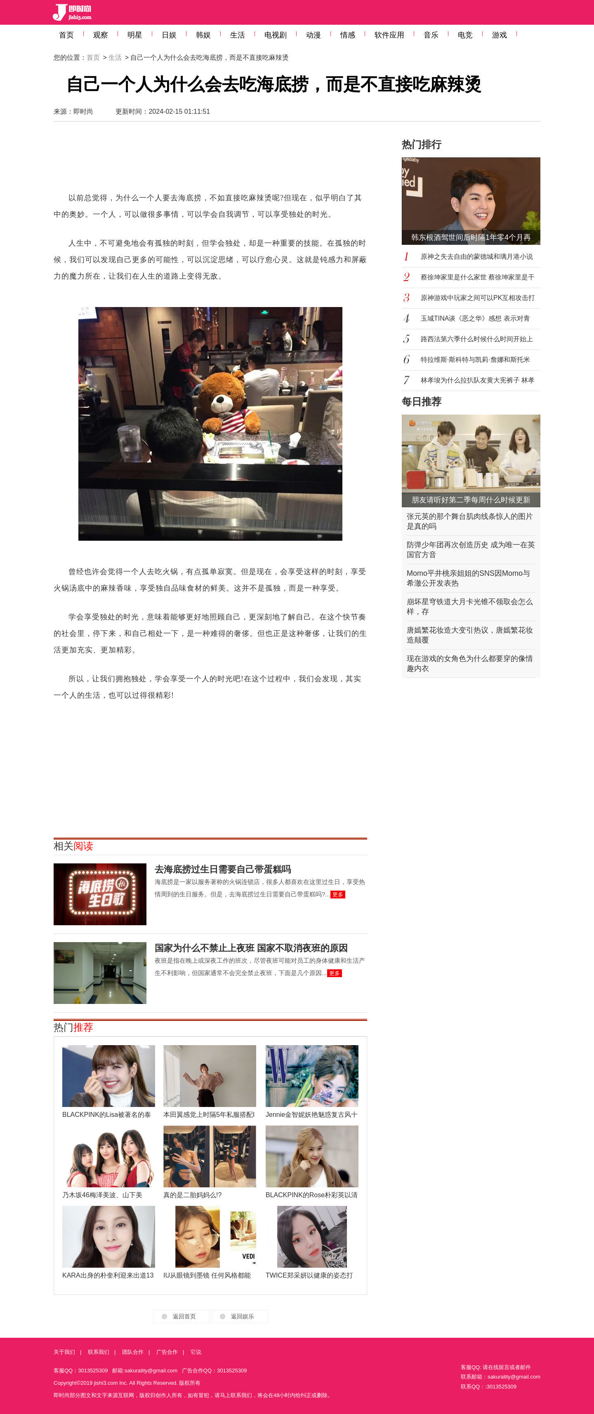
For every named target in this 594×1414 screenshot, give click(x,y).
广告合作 (167, 1352)
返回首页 (184, 1316)
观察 (100, 35)
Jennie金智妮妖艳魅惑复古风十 (312, 1114)
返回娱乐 (242, 1316)
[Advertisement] (210, 160)
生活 (237, 35)
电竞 (465, 35)
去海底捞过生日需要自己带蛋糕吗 (223, 869)
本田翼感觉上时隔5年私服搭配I (209, 1114)
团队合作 (133, 1352)
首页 (66, 35)
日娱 (169, 35)
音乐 (431, 35)
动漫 (313, 35)
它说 (196, 1352)
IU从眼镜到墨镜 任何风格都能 (207, 1275)
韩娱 (203, 35)
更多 (337, 894)
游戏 (499, 35)
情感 (347, 35)
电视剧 (275, 35)
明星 (134, 35)
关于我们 (64, 1352)
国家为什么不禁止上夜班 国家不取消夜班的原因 (251, 948)
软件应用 (389, 35)
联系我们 (98, 1352)
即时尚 (83, 111)
